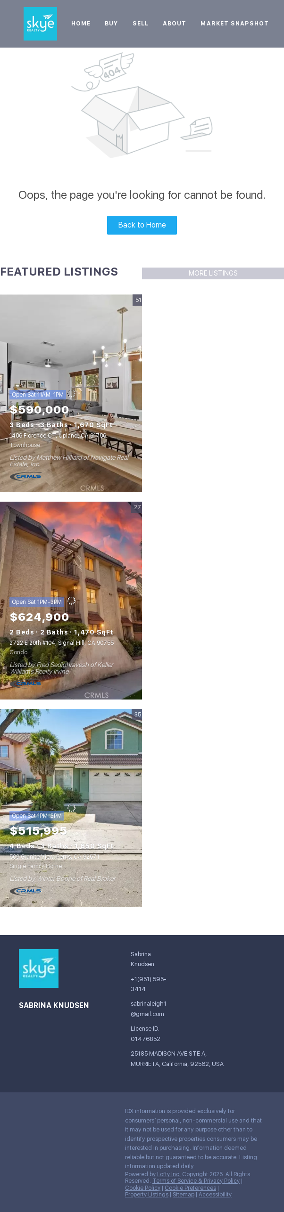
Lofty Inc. (169, 1174)
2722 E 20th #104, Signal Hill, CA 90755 (61, 643)
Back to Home (142, 224)
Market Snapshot (234, 23)
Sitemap (183, 1194)
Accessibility (215, 1194)
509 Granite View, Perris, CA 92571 (54, 857)
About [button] (175, 23)
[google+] (45, 1113)
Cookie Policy (142, 1188)
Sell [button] (141, 23)
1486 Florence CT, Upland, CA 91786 (57, 435)
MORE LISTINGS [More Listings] (213, 273)
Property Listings (146, 1194)
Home (81, 23)
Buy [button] (111, 23)
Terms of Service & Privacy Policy (196, 1181)
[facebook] (26, 1113)
